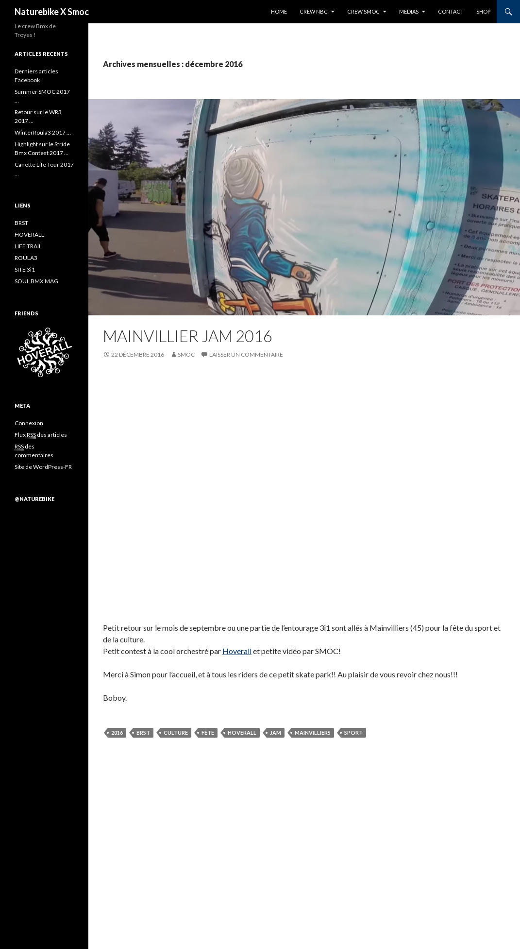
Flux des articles (41, 435)
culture (176, 732)
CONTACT (451, 11)
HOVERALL (29, 234)
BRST (143, 732)
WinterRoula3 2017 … (43, 132)
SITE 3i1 (25, 269)
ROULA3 (26, 257)
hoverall (242, 732)
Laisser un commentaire (246, 354)
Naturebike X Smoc (52, 11)
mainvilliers (313, 732)
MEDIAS (409, 11)
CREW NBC (314, 11)
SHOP (483, 11)
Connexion (29, 423)
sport (353, 732)
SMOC (186, 354)
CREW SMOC (363, 11)
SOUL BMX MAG (36, 281)
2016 (117, 732)
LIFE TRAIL (28, 246)
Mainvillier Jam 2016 (187, 335)
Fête (207, 732)
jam (275, 732)
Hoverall (237, 651)
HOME (279, 11)
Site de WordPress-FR (43, 466)
